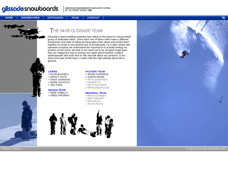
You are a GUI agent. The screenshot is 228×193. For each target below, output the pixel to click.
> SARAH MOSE (94, 77)
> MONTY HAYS (56, 77)
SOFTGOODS (55, 17)
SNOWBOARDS (30, 17)
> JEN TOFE (55, 85)
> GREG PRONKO (57, 95)
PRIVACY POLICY (12, 148)
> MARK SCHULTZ (58, 82)
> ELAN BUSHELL (57, 74)
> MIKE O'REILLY (57, 92)
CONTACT (93, 17)
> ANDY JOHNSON (58, 79)
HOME (9, 17)
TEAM (75, 17)
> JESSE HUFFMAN (96, 74)
